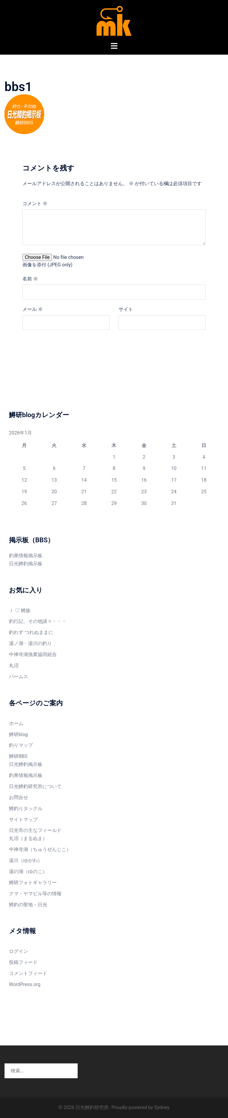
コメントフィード (28, 973)
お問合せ (18, 797)
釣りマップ (21, 745)
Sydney (161, 1107)
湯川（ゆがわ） (25, 860)
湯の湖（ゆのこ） (28, 871)
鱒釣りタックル (25, 808)
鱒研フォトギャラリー (33, 882)
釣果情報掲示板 (25, 555)
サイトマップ (23, 819)
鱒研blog (18, 734)
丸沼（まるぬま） (28, 838)
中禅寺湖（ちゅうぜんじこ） (40, 849)
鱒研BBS (18, 756)
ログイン (18, 951)
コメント (35, 203)
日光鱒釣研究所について (35, 786)
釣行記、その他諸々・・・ (37, 621)
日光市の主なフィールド (35, 830)
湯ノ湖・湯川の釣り (30, 643)
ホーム (16, 723)
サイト (126, 309)
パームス (18, 676)
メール (32, 309)
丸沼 (14, 665)
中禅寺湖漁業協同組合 (33, 654)
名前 (30, 279)
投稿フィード (23, 962)
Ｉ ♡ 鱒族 (19, 610)
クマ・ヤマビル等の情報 (35, 893)
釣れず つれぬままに (31, 632)
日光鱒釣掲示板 (25, 563)
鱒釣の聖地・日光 (28, 904)
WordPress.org (24, 984)
